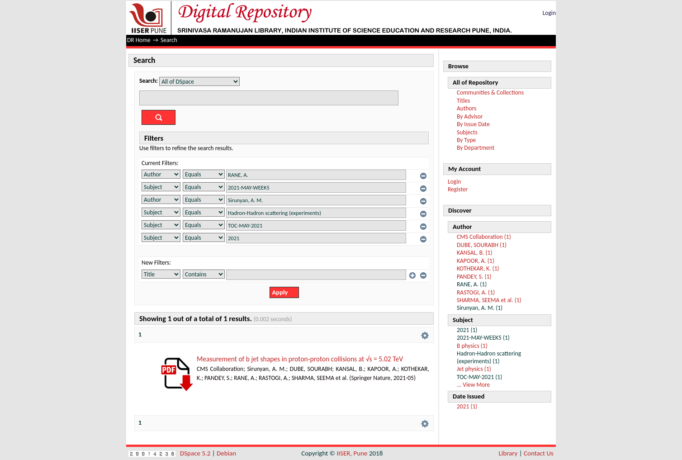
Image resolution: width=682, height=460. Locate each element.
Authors (466, 108)
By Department (475, 148)
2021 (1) (467, 406)
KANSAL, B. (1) (475, 252)
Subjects (467, 132)
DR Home (139, 40)
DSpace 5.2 (196, 453)
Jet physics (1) (474, 369)
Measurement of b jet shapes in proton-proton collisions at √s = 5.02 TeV (300, 359)
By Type (466, 140)
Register (458, 189)
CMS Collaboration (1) (484, 237)
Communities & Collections (490, 92)
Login (549, 13)
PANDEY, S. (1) (474, 276)
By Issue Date (473, 124)
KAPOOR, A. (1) (475, 261)
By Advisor (470, 116)
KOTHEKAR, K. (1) (478, 268)
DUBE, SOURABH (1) (482, 245)
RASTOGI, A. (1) (476, 292)
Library (508, 453)
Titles (463, 100)
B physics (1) (472, 346)
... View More (473, 385)
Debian (226, 453)
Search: (148, 81)
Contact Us (539, 453)
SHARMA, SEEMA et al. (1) (489, 300)
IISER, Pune (351, 453)
